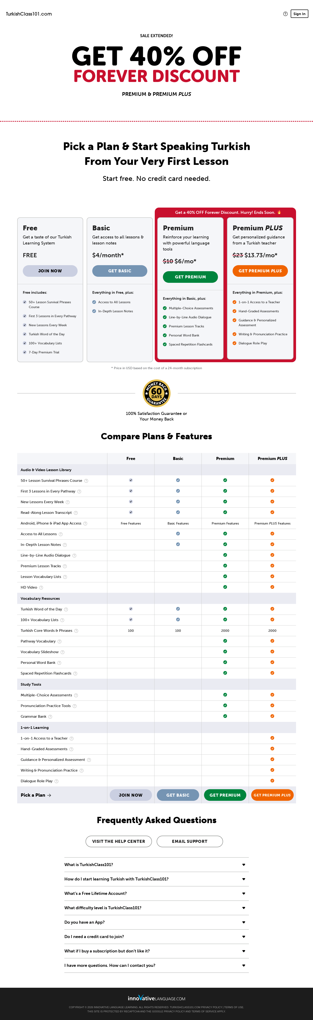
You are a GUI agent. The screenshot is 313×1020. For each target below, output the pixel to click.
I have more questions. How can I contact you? (109, 965)
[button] (285, 14)
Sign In (299, 13)
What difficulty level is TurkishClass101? (103, 907)
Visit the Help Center (118, 841)
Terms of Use (234, 1007)
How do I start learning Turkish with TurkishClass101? (116, 879)
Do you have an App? (84, 922)
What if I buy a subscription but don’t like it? (107, 951)
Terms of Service (204, 1011)
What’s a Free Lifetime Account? (95, 893)
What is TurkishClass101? (88, 864)
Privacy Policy (211, 1007)
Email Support (189, 841)
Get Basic (120, 271)
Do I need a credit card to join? (94, 936)
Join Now (50, 271)
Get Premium (190, 277)
